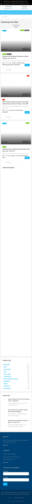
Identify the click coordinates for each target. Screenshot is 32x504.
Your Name (5, 471)
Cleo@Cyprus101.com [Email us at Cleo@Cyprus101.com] (10, 459)
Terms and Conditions (19, 497)
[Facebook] (9, 501)
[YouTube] (20, 501)
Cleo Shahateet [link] (8, 69)
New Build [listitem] (6, 364)
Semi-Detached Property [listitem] (10, 379)
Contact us (5, 462)
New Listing (9, 54)
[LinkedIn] (17, 501)
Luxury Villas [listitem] (7, 374)
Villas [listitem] (5, 367)
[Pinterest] (23, 501)
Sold (3, 99)
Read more (5, 445)
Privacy (9, 497)
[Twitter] (12, 501)
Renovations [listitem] (7, 388)
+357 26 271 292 (8, 6)
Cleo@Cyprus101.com (8, 8)
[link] (16, 40)
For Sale (4, 54)
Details (27, 65)
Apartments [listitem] (7, 369)
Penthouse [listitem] (6, 386)
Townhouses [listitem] (7, 376)
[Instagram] (14, 501)
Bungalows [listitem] (6, 381)
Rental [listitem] (5, 383)
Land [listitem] (5, 371)
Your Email (5, 477)
